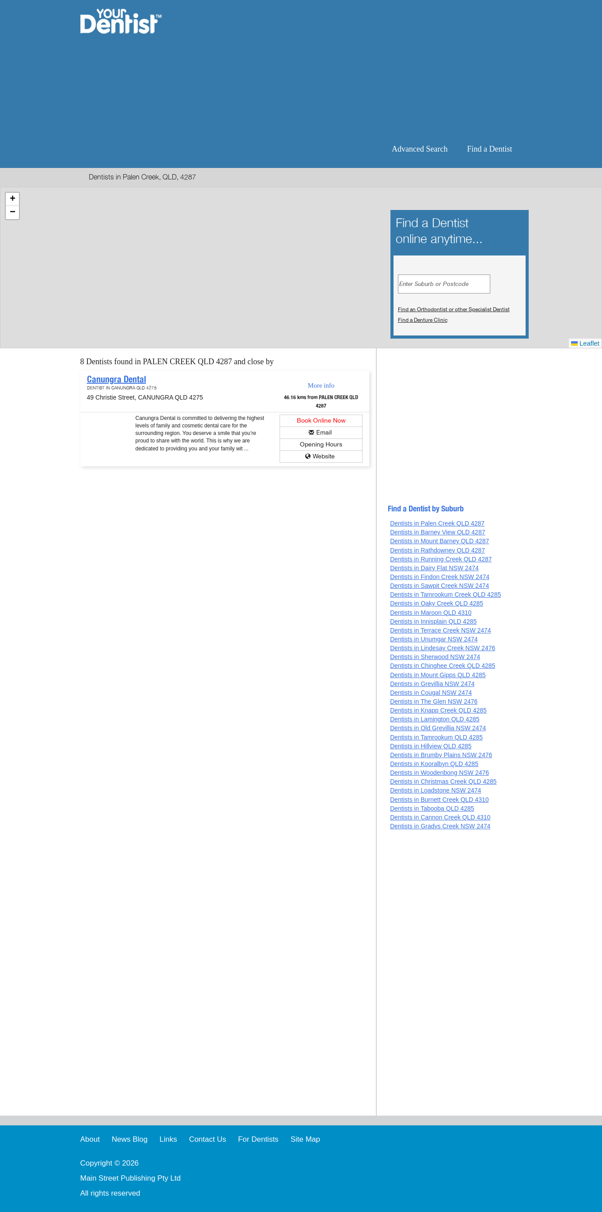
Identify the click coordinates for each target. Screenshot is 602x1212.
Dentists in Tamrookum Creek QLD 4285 (445, 594)
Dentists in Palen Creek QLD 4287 (437, 523)
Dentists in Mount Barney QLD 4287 (439, 541)
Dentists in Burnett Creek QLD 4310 (439, 799)
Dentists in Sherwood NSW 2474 (435, 656)
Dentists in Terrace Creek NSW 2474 (440, 630)
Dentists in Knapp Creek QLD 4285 (438, 710)
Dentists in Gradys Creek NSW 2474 (440, 826)
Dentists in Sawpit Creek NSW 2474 (439, 585)
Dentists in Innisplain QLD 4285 (433, 621)
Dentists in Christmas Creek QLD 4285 (443, 781)
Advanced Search (419, 149)
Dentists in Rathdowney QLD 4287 (437, 550)
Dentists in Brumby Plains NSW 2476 (441, 754)
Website (324, 456)
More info (321, 385)
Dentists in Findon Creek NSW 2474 (439, 576)
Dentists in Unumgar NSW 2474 (433, 639)
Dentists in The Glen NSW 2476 (433, 701)
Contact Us (207, 1139)
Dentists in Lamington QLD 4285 (434, 719)
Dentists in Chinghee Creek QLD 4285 (442, 665)
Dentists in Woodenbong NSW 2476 (439, 772)
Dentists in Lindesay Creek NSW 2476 (442, 648)
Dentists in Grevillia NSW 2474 (432, 683)
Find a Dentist (489, 149)
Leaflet (585, 343)
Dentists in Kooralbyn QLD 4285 (434, 763)
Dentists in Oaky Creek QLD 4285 (436, 603)
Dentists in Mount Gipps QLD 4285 (437, 674)
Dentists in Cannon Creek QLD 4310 (440, 817)
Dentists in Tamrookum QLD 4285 (436, 737)
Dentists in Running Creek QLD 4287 (441, 559)
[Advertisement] (358, 71)
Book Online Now (321, 420)
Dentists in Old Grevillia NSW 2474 (438, 728)
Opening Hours (321, 444)
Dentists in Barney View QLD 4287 (437, 532)
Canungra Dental (116, 379)
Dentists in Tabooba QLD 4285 (432, 808)
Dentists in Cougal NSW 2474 (431, 692)
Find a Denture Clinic (422, 320)
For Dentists (258, 1139)
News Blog (130, 1139)
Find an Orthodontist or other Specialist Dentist (454, 309)
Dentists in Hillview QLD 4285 (430, 746)
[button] (12, 199)
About (90, 1139)
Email (324, 432)
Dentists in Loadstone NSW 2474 (435, 790)
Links (168, 1139)
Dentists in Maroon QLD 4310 (430, 612)
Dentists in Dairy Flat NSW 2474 (434, 568)
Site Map (305, 1139)
